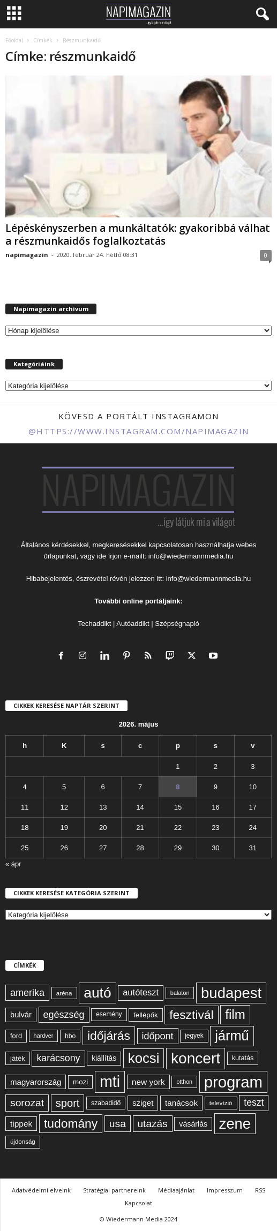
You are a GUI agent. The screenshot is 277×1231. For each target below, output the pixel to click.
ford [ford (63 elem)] (16, 1036)
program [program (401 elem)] (233, 1082)
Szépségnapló (177, 624)
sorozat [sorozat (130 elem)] (27, 1102)
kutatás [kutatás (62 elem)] (242, 1058)
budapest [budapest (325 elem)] (231, 993)
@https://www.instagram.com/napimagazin (138, 431)
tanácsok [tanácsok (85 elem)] (181, 1102)
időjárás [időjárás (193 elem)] (108, 1036)
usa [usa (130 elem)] (117, 1123)
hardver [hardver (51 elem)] (44, 1035)
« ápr (13, 864)
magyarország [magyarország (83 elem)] (35, 1081)
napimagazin (26, 255)
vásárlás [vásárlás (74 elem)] (193, 1124)
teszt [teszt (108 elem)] (254, 1102)
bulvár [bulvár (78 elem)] (21, 1014)
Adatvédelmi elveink (41, 1190)
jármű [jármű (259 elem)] (232, 1035)
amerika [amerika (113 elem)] (27, 992)
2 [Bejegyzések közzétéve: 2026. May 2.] (216, 766)
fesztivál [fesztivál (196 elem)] (191, 1015)
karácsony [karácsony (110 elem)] (58, 1058)
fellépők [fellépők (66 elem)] (145, 1015)
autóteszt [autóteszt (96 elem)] (141, 992)
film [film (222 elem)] (235, 1014)
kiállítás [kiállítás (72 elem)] (104, 1058)
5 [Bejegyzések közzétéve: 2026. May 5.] (64, 787)
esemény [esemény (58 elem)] (109, 1014)
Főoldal (14, 40)
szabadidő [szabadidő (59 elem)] (106, 1103)
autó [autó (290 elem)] (97, 993)
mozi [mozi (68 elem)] (80, 1082)
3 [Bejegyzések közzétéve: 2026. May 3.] (252, 766)
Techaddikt (94, 624)
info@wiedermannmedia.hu (190, 556)
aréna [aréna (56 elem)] (64, 993)
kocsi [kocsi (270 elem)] (144, 1058)
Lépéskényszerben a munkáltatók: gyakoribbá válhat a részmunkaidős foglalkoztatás (137, 234)
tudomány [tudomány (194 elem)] (71, 1123)
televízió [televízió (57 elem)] (221, 1102)
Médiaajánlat (176, 1190)
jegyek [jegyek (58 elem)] (194, 1035)
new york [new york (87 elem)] (148, 1081)
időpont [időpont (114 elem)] (158, 1036)
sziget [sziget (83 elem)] (142, 1102)
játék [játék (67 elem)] (17, 1058)
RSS (260, 1190)
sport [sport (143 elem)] (68, 1103)
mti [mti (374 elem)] (110, 1081)
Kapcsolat (138, 1203)
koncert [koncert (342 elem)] (195, 1058)
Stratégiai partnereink (114, 1190)
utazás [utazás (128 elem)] (153, 1123)
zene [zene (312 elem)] (235, 1123)
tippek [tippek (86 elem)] (21, 1123)
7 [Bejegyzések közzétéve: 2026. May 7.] (140, 787)
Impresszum (225, 1190)
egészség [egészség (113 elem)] (64, 1014)
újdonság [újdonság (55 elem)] (22, 1141)
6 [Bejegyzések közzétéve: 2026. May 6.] (103, 787)
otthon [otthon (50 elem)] (184, 1081)
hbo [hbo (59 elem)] (70, 1036)
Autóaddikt (132, 624)
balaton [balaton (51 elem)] (180, 993)
